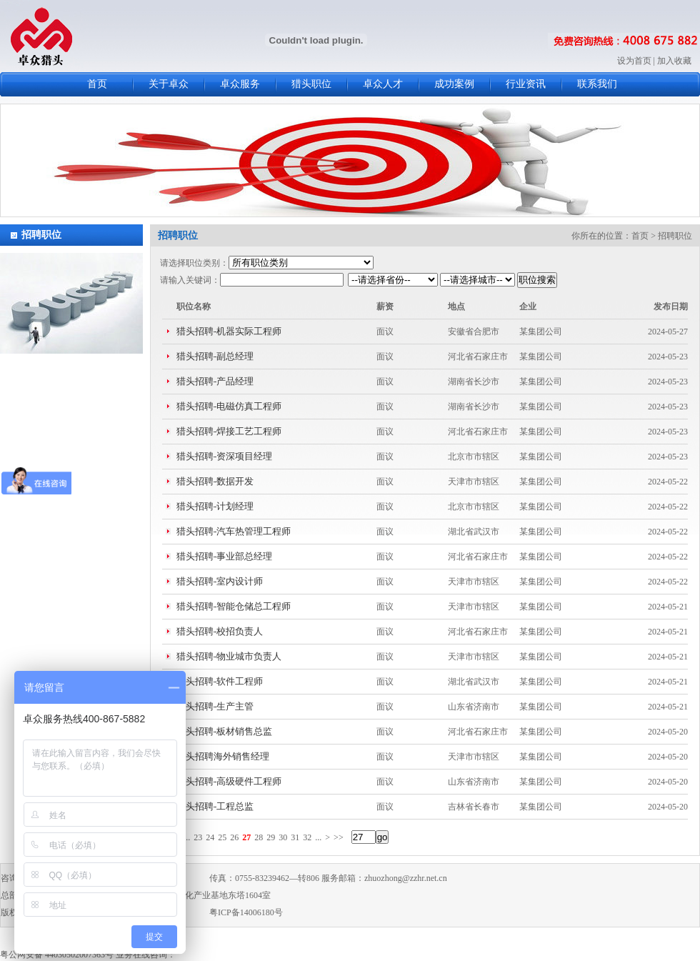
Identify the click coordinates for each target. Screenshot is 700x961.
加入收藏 (674, 61)
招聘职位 (41, 234)
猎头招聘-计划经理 (215, 506)
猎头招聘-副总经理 (215, 356)
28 (258, 837)
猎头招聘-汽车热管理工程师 (233, 531)
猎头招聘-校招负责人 (219, 631)
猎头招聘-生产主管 (215, 706)
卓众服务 (240, 84)
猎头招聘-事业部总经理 (224, 556)
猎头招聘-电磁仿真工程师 (228, 406)
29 (270, 837)
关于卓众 (169, 84)
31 (295, 837)
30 (283, 837)
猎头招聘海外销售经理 (222, 756)
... (187, 837)
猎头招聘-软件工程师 (219, 681)
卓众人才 (383, 84)
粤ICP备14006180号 (246, 912)
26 (234, 837)
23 (198, 837)
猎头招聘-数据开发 (215, 481)
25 (222, 837)
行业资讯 (526, 84)
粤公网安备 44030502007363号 (57, 955)
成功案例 (454, 84)
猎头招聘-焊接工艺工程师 (228, 431)
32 (307, 837)
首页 (97, 84)
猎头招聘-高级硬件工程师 (228, 781)
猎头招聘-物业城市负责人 (228, 656)
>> (339, 837)
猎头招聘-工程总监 (215, 806)
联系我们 (597, 84)
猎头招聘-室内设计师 (219, 581)
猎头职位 (311, 84)
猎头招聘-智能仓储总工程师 (233, 606)
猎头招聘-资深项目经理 (224, 456)
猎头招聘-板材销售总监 (224, 731)
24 (210, 837)
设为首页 (634, 61)
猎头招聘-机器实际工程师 (228, 331)
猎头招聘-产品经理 (215, 381)
